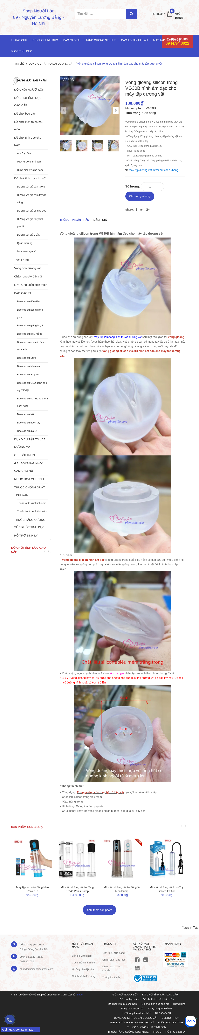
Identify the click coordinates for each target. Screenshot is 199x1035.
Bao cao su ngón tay (28, 422)
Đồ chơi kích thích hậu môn (28, 125)
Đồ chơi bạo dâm (25, 113)
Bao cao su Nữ (25, 414)
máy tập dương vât (140, 170)
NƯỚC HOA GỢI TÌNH (29, 479)
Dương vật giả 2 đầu (28, 234)
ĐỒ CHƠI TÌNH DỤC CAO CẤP (28, 101)
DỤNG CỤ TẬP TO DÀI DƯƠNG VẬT (51, 63)
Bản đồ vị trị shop (82, 955)
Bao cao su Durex (27, 357)
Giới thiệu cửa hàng (113, 952)
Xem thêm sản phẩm (99, 909)
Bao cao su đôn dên (28, 301)
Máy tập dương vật (167, 40)
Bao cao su (71, 40)
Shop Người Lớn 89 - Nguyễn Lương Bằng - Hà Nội (38, 17)
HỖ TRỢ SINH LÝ (26, 535)
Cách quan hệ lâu (134, 40)
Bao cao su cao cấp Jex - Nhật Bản (31, 346)
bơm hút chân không (165, 170)
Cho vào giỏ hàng (140, 195)
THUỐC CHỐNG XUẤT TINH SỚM (29, 491)
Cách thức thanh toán (84, 962)
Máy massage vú (26, 251)
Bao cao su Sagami (28, 374)
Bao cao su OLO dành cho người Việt (32, 386)
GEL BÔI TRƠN (24, 455)
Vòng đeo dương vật (27, 268)
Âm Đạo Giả (24, 153)
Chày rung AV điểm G (28, 276)
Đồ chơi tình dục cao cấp (28, 549)
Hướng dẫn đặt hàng (83, 968)
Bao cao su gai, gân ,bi (30, 325)
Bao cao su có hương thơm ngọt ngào (32, 402)
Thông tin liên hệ (111, 976)
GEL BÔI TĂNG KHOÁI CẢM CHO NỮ (29, 467)
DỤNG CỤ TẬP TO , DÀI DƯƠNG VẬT (30, 443)
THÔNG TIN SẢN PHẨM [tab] (74, 219)
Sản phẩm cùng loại (27, 826)
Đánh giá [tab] (100, 219)
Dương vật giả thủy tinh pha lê (30, 223)
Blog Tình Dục (21, 51)
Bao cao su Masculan (29, 366)
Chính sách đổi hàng (83, 975)
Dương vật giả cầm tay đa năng (31, 199)
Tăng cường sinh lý (101, 40)
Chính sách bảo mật (113, 958)
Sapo (80, 994)
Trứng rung (21, 259)
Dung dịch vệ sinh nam (30, 169)
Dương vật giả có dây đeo (31, 210)
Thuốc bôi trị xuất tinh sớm (32, 511)
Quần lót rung (24, 243)
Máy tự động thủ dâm (29, 161)
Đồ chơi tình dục (45, 40)
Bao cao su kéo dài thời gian (30, 313)
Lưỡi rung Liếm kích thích (30, 284)
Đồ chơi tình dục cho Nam (27, 141)
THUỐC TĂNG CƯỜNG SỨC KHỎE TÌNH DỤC (29, 523)
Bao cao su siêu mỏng (29, 333)
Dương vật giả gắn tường (31, 186)
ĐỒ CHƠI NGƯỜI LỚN (29, 89)
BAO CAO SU (23, 293)
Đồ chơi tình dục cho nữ (29, 178)
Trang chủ (19, 40)
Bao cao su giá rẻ (27, 430)
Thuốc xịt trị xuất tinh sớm (31, 503)
